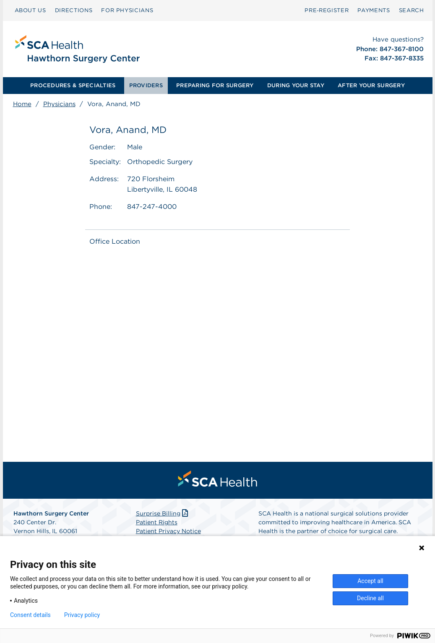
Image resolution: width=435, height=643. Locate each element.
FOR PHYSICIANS (127, 10)
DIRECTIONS (74, 10)
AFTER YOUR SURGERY (371, 85)
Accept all (370, 581)
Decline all (370, 598)
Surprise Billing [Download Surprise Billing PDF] (163, 513)
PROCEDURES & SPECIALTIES (72, 85)
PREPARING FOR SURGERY (214, 85)
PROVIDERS (146, 85)
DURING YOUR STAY (295, 85)
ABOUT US (30, 10)
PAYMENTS (373, 10)
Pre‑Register (327, 10)
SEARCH (411, 10)
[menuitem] (30, 10)
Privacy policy (82, 615)
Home (22, 104)
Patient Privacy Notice (168, 531)
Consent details (30, 615)
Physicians (59, 104)
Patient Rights (156, 522)
